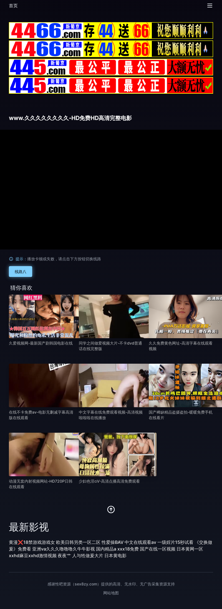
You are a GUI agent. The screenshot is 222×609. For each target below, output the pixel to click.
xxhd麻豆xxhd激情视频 (33, 555)
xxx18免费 (128, 549)
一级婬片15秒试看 (175, 542)
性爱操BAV (112, 542)
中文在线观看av (140, 542)
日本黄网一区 (189, 549)
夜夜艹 (64, 555)
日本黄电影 (115, 555)
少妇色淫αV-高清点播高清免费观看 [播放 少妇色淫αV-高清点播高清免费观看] (109, 481)
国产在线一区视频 (157, 549)
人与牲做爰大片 (87, 555)
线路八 (20, 271)
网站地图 (111, 592)
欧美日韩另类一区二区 (78, 542)
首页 (13, 5)
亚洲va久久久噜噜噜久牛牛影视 (63, 549)
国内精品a (106, 549)
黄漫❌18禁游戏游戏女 (32, 542)
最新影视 (29, 527)
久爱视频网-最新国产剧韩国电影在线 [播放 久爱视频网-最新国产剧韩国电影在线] (41, 343)
